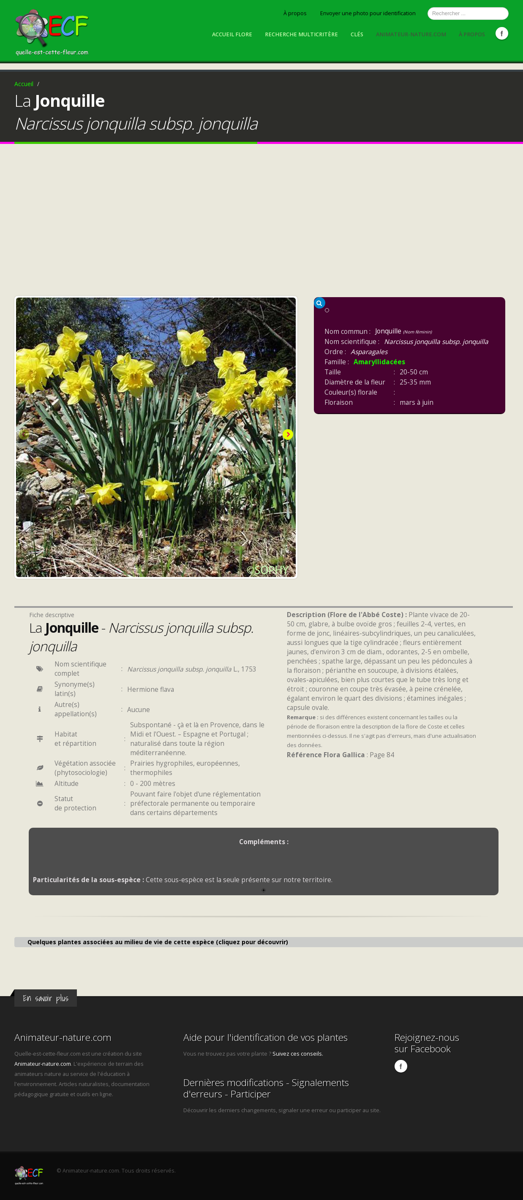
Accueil (23, 84)
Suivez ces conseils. (297, 1053)
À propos (295, 13)
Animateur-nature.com (411, 34)
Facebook (502, 33)
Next (287, 435)
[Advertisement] (261, 222)
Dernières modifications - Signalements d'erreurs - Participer (266, 1088)
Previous (24, 435)
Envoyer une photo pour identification (368, 13)
